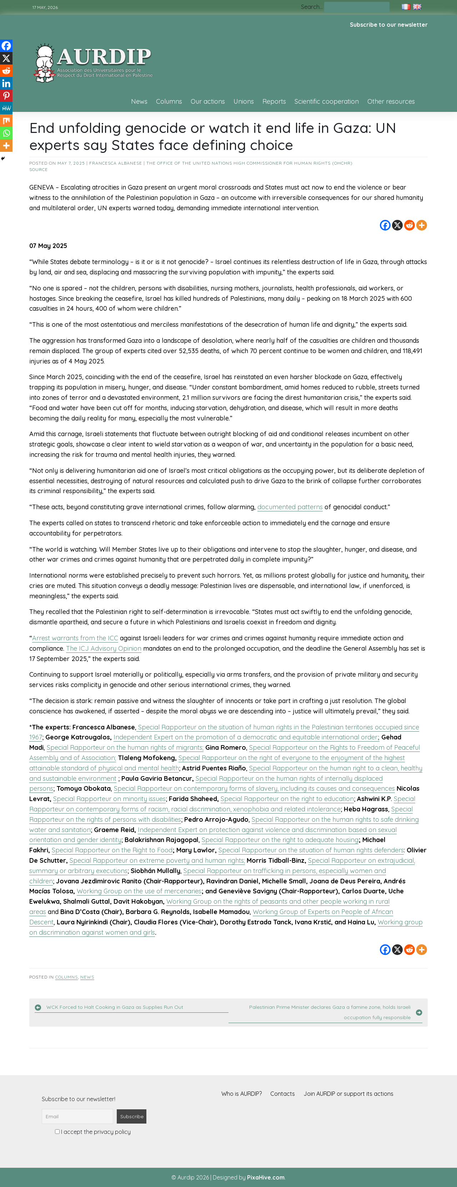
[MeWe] (6, 108)
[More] (421, 225)
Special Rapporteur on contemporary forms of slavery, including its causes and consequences (254, 788)
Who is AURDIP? (241, 1093)
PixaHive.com (266, 1177)
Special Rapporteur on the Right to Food (112, 850)
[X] (397, 225)
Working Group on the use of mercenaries (139, 891)
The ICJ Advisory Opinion (103, 648)
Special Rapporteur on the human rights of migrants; (125, 747)
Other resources (391, 101)
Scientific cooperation (327, 101)
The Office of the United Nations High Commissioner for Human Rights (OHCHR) (249, 163)
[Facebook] (385, 225)
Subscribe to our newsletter (389, 24)
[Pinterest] (6, 95)
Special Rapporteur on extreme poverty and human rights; (157, 860)
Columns (169, 101)
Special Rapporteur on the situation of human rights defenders (311, 850)
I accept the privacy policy (93, 1131)
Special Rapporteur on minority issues (109, 799)
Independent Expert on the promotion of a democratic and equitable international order (247, 737)
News (139, 101)
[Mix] (6, 120)
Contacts (282, 1093)
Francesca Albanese (115, 163)
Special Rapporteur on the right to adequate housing (280, 840)
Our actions (208, 101)
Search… (312, 6)
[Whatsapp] (6, 133)
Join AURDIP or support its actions (348, 1093)
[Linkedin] (6, 83)
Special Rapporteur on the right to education (287, 799)
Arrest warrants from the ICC (75, 638)
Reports (274, 101)
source (38, 169)
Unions (243, 101)
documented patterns (290, 507)
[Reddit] (409, 225)
